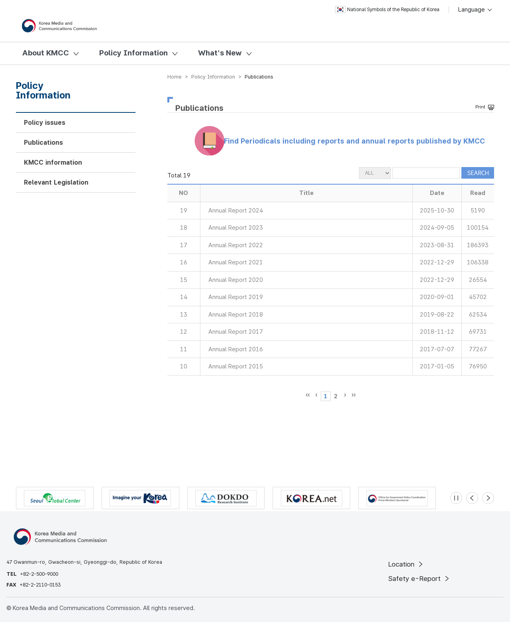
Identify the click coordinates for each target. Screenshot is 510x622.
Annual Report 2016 (235, 349)
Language (475, 9)
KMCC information (53, 162)
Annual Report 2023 (235, 227)
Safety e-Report (419, 579)
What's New (220, 52)
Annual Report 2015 (235, 366)
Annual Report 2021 (235, 262)
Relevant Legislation (56, 182)
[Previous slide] (472, 498)
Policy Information (133, 52)
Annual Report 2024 (235, 210)
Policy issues (44, 122)
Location (406, 564)
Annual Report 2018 (235, 314)
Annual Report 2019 (235, 297)
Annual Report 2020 (235, 279)
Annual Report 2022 (235, 245)
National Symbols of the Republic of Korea (387, 9)
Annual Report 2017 (235, 331)
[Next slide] (488, 498)
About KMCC (45, 52)
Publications (43, 142)
